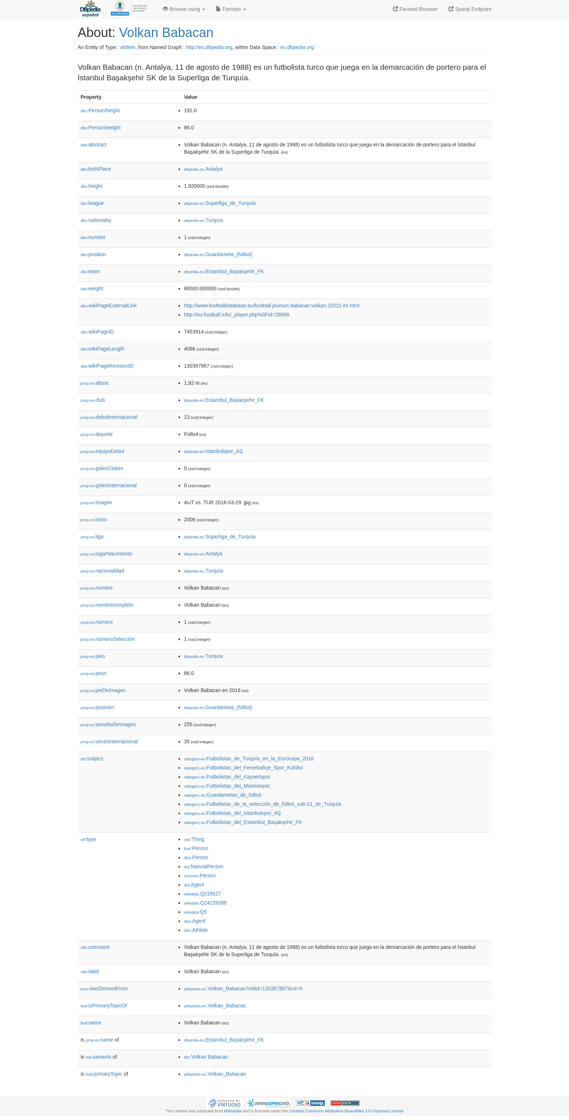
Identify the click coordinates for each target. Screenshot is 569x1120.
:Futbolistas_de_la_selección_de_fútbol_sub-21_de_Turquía (262, 804)
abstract (94, 144)
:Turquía (203, 220)
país (93, 656)
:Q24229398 (205, 903)
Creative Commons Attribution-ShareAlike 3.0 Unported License (346, 1111)
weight (92, 288)
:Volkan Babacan (206, 1057)
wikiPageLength (102, 349)
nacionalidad (102, 571)
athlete (127, 47)
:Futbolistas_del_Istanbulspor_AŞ (232, 813)
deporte (97, 434)
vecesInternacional (109, 741)
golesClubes (102, 468)
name (91, 1023)
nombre (97, 588)
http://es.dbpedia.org (209, 47)
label (90, 971)
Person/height (100, 110)
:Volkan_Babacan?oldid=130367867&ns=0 (243, 988)
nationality (96, 220)
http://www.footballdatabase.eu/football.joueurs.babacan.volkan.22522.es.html (271, 305)
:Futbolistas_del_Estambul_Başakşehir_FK (243, 822)
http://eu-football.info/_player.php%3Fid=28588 (236, 315)
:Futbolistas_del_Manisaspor (227, 786)
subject (92, 758)
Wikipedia (233, 1111)
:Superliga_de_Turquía (219, 203)
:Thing (194, 839)
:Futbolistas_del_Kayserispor (227, 777)
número (97, 622)
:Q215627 (202, 894)
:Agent (194, 884)
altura (94, 383)
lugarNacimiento (106, 554)
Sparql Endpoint (470, 9)
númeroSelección (108, 639)
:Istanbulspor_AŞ (213, 451)
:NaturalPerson (203, 866)
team (90, 271)
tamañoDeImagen (108, 724)
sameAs (98, 1057)
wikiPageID (97, 332)
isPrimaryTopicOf (104, 1005)
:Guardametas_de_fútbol (222, 795)
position (93, 254)
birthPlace (96, 169)
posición (97, 707)
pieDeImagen (103, 690)
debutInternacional (109, 417)
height (91, 186)
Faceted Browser (415, 9)
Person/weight (101, 127)
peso (93, 673)
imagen (96, 502)
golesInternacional (109, 485)
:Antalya (203, 169)
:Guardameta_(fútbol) (218, 254)
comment (95, 947)
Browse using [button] (184, 9)
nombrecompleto (107, 605)
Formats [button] (231, 9)
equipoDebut (102, 451)
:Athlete (196, 930)
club (93, 400)
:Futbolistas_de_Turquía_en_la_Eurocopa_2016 (249, 758)
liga (92, 536)
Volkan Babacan (166, 32)
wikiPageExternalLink (109, 305)
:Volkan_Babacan (215, 1005)
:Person (196, 848)
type (88, 839)
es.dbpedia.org (297, 47)
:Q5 (195, 912)
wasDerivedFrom (104, 988)
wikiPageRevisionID (107, 366)
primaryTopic (104, 1074)
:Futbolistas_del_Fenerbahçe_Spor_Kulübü (243, 768)
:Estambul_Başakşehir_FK (224, 271)
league (92, 203)
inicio (94, 519)
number (93, 237)
